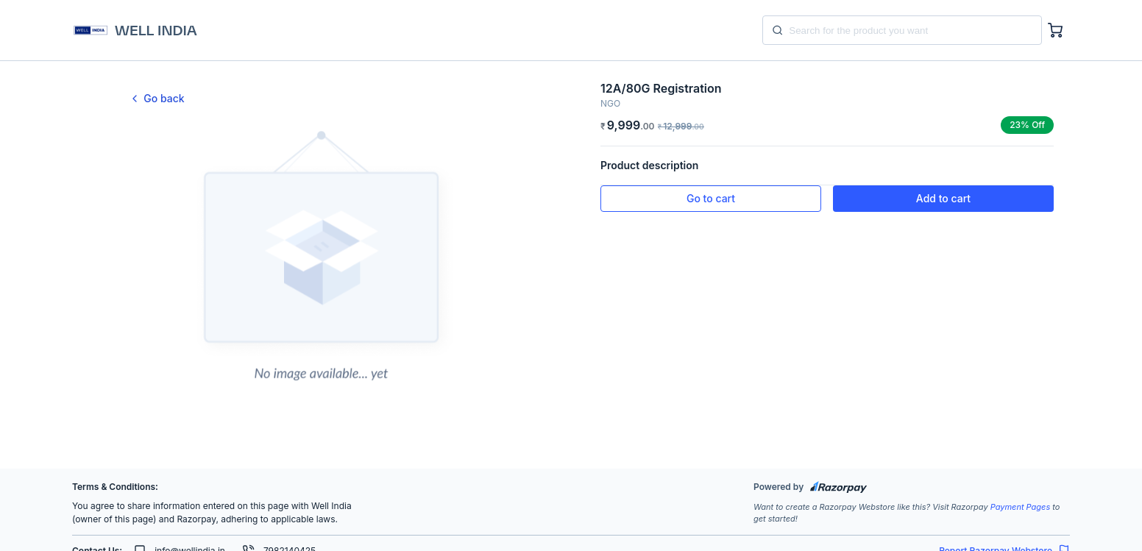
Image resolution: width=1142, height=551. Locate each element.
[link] (320, 98)
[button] (710, 198)
